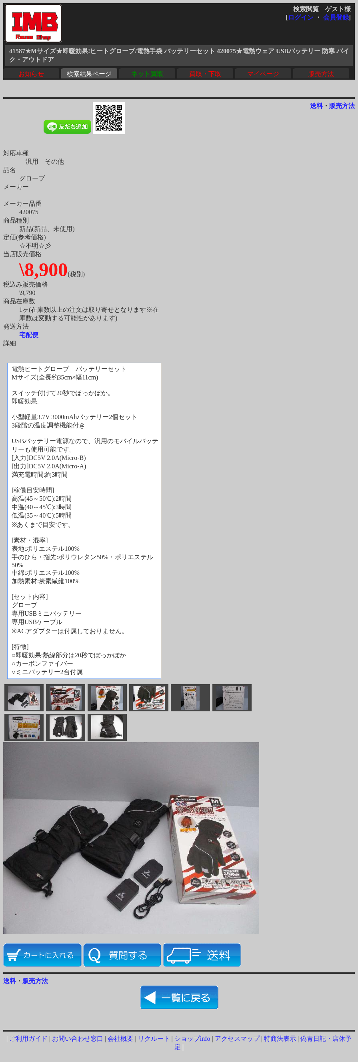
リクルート (154, 1038)
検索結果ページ (89, 73)
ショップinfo (192, 1038)
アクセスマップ (237, 1038)
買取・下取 (205, 73)
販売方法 (321, 73)
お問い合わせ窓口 (77, 1038)
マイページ (263, 73)
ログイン (301, 17)
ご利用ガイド (28, 1038)
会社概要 (120, 1038)
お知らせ (31, 73)
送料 (316, 105)
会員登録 (336, 17)
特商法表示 (280, 1038)
